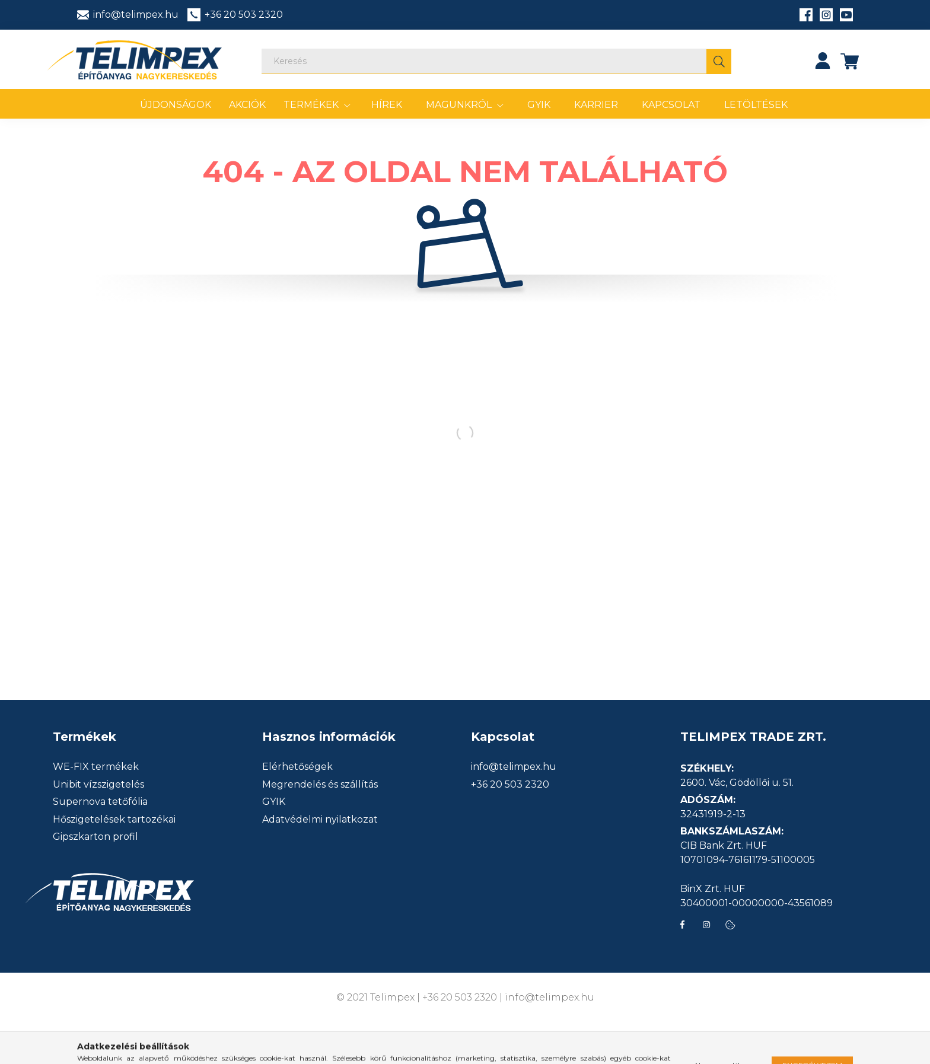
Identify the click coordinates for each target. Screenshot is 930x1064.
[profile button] (822, 60)
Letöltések (756, 104)
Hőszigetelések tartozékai (114, 819)
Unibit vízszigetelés (98, 784)
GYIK (538, 104)
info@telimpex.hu (513, 767)
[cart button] (850, 60)
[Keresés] (496, 61)
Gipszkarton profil (95, 837)
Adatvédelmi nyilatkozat (320, 819)
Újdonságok (175, 104)
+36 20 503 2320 (510, 784)
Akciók (247, 104)
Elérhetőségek (297, 767)
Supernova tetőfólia (100, 802)
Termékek (312, 104)
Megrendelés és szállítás (320, 784)
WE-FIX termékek (96, 767)
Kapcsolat (671, 104)
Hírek (386, 104)
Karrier (596, 104)
